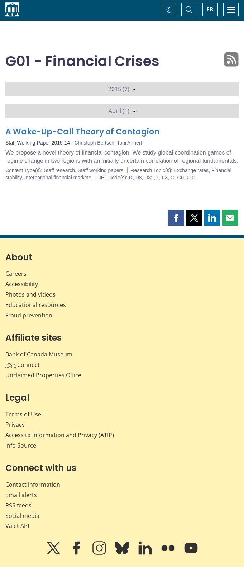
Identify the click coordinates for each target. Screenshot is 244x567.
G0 (180, 177)
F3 (165, 177)
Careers (16, 274)
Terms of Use (23, 414)
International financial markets (57, 177)
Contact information (32, 484)
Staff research (59, 170)
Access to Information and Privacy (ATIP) (59, 435)
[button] (176, 218)
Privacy (15, 425)
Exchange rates (191, 170)
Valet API (17, 526)
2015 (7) (122, 89)
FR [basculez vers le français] (210, 9)
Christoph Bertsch (94, 143)
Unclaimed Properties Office (43, 375)
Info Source (20, 445)
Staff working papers (100, 170)
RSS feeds (18, 505)
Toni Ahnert (129, 143)
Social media (22, 516)
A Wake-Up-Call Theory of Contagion (82, 131)
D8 (138, 177)
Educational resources (35, 305)
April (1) (122, 111)
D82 (149, 177)
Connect (22, 365)
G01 (191, 177)
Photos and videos (30, 294)
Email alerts (21, 495)
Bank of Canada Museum (38, 354)
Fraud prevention (28, 315)
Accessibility (21, 284)
